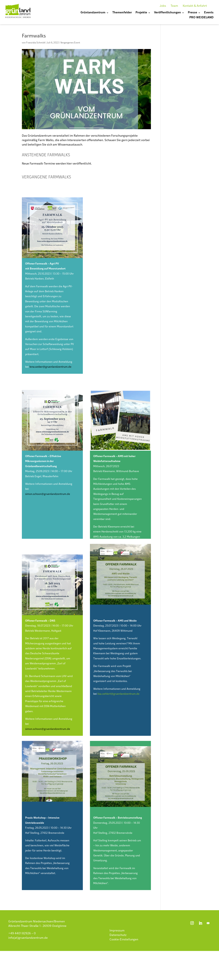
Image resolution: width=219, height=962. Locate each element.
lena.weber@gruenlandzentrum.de (50, 367)
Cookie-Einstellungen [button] (124, 939)
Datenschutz (118, 935)
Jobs (163, 6)
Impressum (117, 930)
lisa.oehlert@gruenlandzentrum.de (118, 694)
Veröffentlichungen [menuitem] (167, 13)
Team (174, 6)
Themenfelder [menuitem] (122, 13)
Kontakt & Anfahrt (195, 6)
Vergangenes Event (70, 43)
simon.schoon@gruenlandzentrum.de (47, 494)
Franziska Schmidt (35, 43)
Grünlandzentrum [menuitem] (93, 13)
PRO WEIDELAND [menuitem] (201, 18)
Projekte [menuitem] (141, 13)
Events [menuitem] (209, 13)
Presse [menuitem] (192, 13)
